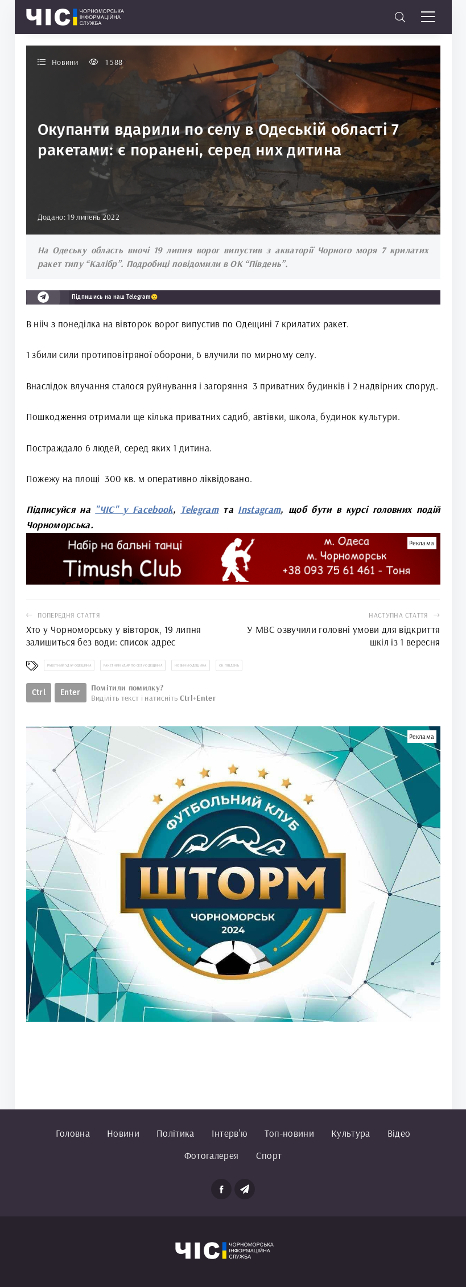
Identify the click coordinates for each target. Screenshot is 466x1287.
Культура (350, 1133)
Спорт (269, 1155)
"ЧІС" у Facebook (133, 509)
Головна (73, 1133)
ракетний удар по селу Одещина (133, 665)
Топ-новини (289, 1133)
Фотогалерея (211, 1155)
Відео (399, 1133)
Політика (175, 1133)
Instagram (259, 509)
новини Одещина (191, 665)
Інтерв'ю (230, 1133)
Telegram (199, 509)
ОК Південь (229, 665)
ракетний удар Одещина (69, 665)
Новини (123, 1133)
